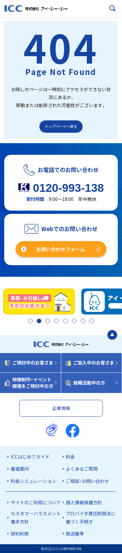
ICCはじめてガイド (30, 456)
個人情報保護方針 (84, 502)
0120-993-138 (68, 187)
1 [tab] (27, 322)
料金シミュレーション (33, 481)
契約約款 (20, 533)
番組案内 (20, 468)
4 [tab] (55, 322)
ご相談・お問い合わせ (87, 481)
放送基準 (75, 533)
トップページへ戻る (61, 126)
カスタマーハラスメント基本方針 (36, 517)
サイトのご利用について (36, 502)
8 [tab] (93, 322)
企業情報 (61, 408)
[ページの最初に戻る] (112, 335)
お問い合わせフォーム (60, 249)
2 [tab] (36, 322)
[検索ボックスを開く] (112, 8)
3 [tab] (46, 322)
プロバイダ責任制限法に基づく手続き (90, 517)
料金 (70, 456)
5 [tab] (64, 322)
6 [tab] (74, 322)
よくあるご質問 (82, 468)
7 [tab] (83, 322)
